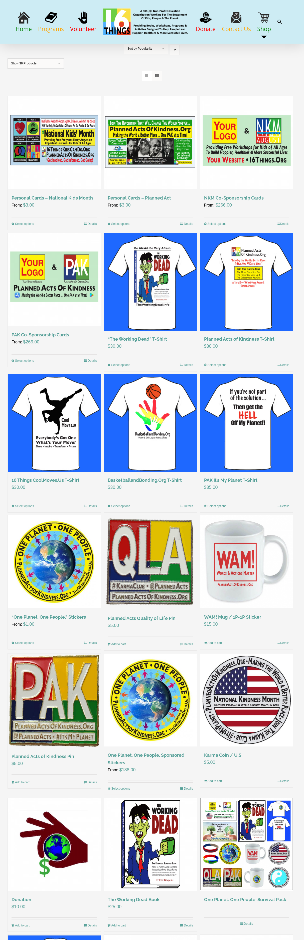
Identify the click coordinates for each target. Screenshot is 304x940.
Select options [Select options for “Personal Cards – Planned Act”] (120, 246)
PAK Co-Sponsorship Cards (40, 357)
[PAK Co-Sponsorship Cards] (54, 302)
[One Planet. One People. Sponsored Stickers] (150, 723)
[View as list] (157, 98)
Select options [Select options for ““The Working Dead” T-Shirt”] (120, 388)
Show (24, 86)
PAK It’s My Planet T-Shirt (230, 503)
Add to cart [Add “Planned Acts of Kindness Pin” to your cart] (22, 806)
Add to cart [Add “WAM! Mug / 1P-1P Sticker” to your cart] (215, 666)
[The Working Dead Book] (150, 867)
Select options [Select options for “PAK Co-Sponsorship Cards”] (24, 383)
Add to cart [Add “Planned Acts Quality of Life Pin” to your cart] (118, 668)
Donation (21, 923)
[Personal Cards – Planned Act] (150, 165)
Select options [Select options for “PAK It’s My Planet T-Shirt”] (217, 529)
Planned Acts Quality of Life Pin (142, 641)
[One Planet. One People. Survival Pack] (246, 867)
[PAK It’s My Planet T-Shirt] (246, 446)
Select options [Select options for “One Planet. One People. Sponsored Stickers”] (120, 812)
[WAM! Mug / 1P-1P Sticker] (246, 585)
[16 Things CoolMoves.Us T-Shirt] (54, 446)
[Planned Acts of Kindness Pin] (54, 724)
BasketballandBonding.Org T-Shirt (145, 503)
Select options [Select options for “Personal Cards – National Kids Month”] (24, 246)
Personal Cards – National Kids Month (52, 220)
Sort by (140, 71)
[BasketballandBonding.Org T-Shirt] (150, 446)
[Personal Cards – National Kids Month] (54, 165)
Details (92, 246)
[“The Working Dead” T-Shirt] (150, 304)
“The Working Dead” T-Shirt (137, 362)
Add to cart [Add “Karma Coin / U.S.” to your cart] (215, 805)
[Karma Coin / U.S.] (246, 723)
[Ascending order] (175, 72)
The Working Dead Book (134, 923)
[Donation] (54, 867)
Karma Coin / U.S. (223, 778)
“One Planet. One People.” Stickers (49, 640)
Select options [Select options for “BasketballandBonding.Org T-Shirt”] (120, 529)
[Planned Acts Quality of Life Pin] (150, 586)
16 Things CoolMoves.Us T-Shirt (45, 503)
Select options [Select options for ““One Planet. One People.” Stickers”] (24, 666)
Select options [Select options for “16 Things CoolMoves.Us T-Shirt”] (24, 529)
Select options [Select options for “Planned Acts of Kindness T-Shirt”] (217, 388)
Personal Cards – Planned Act (139, 220)
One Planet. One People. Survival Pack (245, 923)
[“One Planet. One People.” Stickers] (54, 585)
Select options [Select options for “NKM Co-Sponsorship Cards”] (217, 246)
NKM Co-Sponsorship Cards (234, 220)
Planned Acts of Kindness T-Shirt (239, 362)
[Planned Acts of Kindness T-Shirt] (246, 304)
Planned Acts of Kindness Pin (43, 780)
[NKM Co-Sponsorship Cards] (246, 165)
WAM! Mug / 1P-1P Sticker (232, 640)
